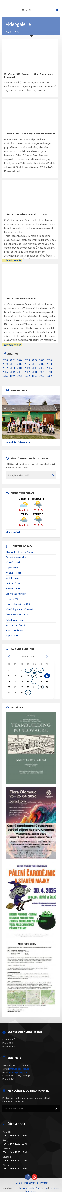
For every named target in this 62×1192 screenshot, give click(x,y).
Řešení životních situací (17, 614)
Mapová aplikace (14, 635)
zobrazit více (12, 260)
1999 (41, 372)
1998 (49, 372)
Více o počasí (13, 532)
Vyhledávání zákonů (15, 625)
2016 (27, 364)
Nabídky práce (13, 578)
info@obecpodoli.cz (19, 1068)
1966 (34, 375)
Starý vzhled (54, 1188)
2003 (19, 372)
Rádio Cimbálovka (14, 630)
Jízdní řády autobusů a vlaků (19, 609)
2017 (19, 364)
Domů (8, 32)
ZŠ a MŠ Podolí (13, 562)
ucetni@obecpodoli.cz (20, 1072)
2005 (5, 372)
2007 (41, 368)
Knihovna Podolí (13, 572)
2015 (34, 364)
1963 (41, 375)
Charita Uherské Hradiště (18, 604)
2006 (49, 368)
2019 (5, 364)
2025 (12, 360)
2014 (41, 364)
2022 (34, 360)
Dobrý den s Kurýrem (16, 593)
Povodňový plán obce (16, 557)
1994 (12, 375)
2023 (27, 360)
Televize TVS (12, 598)
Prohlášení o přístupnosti (38, 1188)
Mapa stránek (31, 1182)
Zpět (17, 32)
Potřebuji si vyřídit (14, 619)
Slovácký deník (13, 588)
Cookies (23, 1188)
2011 (12, 368)
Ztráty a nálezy (13, 583)
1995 (5, 375)
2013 (49, 364)
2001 (34, 372)
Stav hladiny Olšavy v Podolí (19, 551)
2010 (19, 368)
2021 (41, 360)
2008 (34, 368)
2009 (27, 368)
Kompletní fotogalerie (18, 442)
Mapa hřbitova (13, 567)
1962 (49, 375)
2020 (49, 360)
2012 (5, 368)
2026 (5, 360)
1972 (27, 375)
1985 (19, 375)
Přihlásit (44, 1182)
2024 (19, 360)
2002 (27, 372)
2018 (12, 364)
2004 (12, 372)
